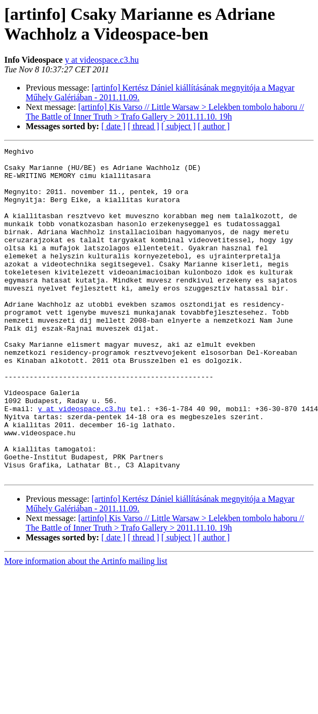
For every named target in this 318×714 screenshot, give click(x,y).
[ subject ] (178, 126)
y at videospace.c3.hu (102, 59)
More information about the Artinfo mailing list (85, 626)
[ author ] (214, 126)
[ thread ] (143, 126)
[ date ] (113, 126)
